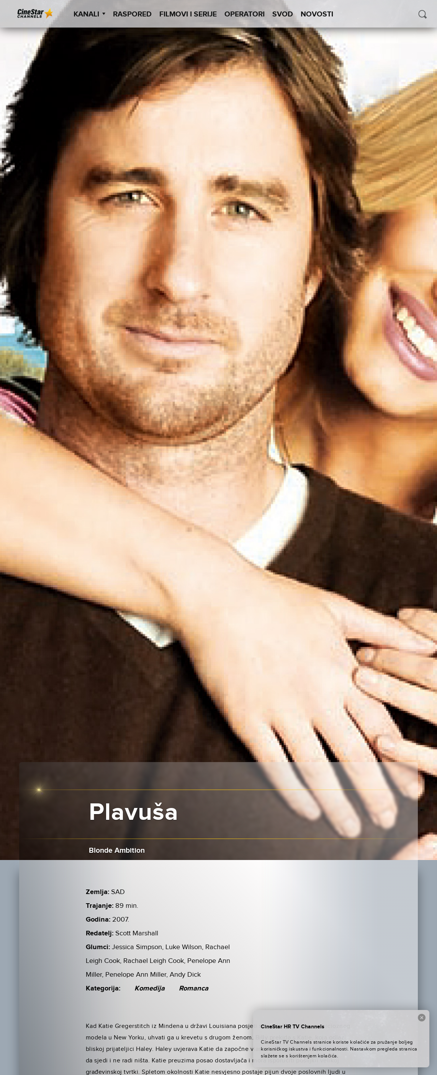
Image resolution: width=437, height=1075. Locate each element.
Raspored (132, 14)
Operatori (244, 14)
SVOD (282, 14)
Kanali (89, 14)
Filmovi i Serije (188, 14)
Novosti (317, 14)
